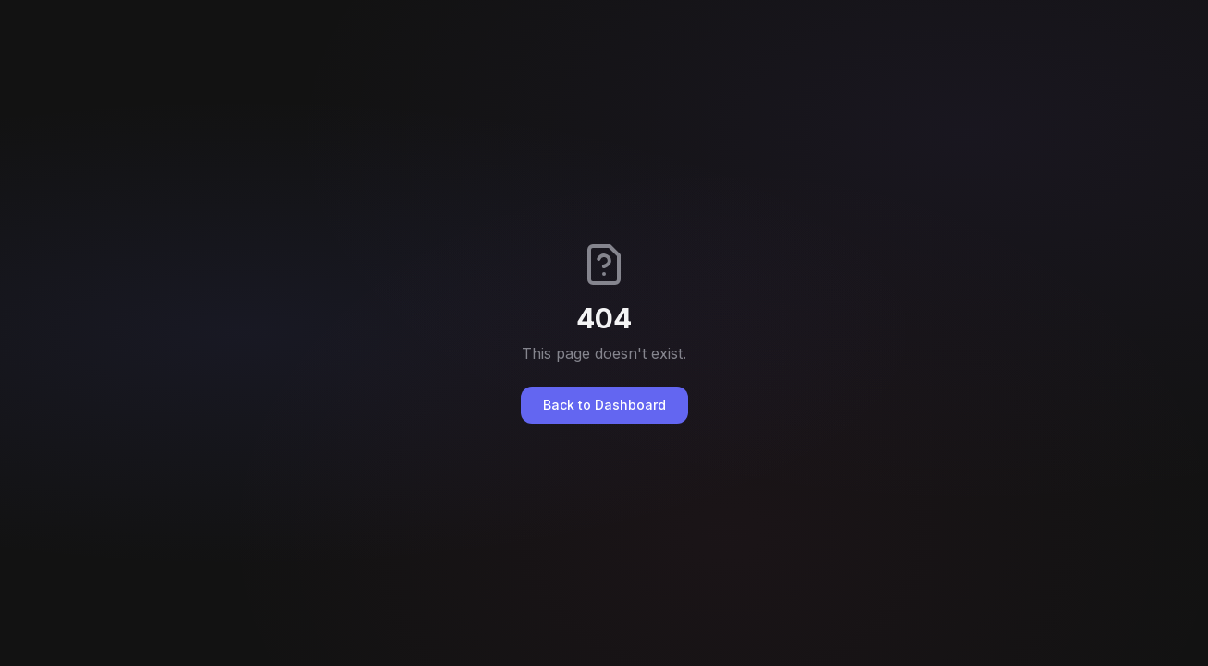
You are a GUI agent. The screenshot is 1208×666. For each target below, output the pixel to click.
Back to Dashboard (604, 405)
